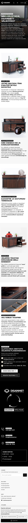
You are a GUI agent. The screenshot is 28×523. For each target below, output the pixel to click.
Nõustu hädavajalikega (9, 516)
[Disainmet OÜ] (5, 3)
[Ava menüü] (17, 2)
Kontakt (3, 489)
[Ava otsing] (13, 2)
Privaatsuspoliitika (5, 485)
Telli (25, 474)
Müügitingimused (5, 483)
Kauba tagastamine (5, 487)
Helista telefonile (10, 375)
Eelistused (22, 516)
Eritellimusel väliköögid (6, 498)
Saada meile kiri (9, 371)
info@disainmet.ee (11, 437)
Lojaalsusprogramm (6, 500)
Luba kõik (14, 520)
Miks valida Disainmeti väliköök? (8, 496)
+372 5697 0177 (10, 430)
